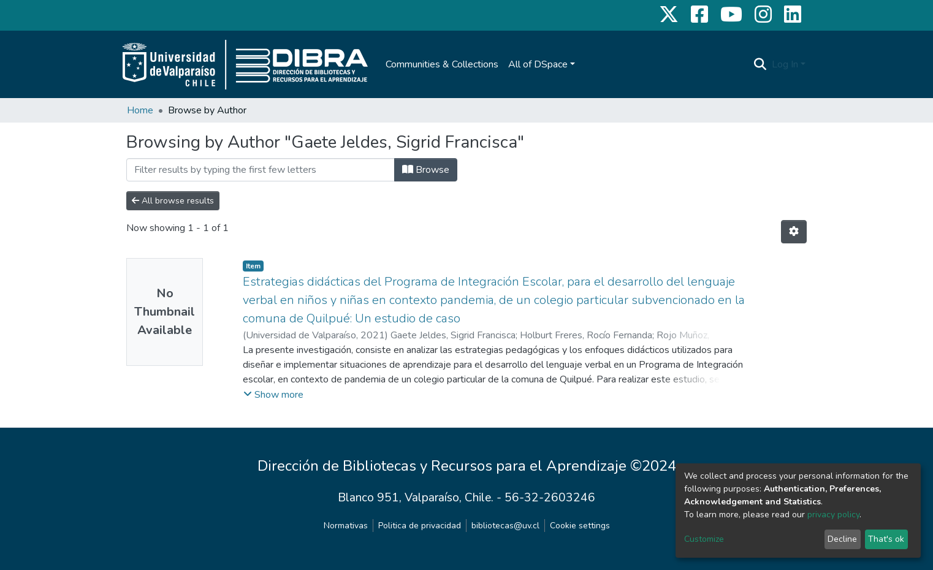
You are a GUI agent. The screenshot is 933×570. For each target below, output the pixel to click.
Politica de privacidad (419, 525)
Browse (425, 170)
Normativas (346, 525)
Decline (842, 539)
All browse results (173, 201)
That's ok (886, 539)
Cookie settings (580, 525)
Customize (704, 539)
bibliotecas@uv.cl (505, 525)
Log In (785, 64)
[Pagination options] (794, 231)
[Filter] (260, 169)
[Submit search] (760, 64)
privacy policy (833, 514)
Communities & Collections (442, 64)
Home (140, 110)
